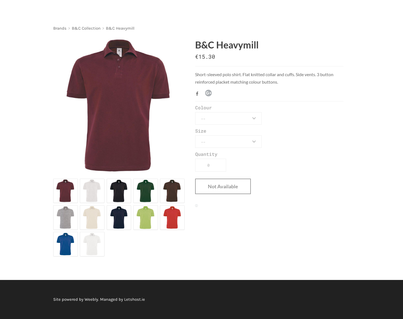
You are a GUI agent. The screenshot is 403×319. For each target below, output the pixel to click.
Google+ (208, 93)
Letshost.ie (134, 299)
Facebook (198, 93)
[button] (223, 186)
